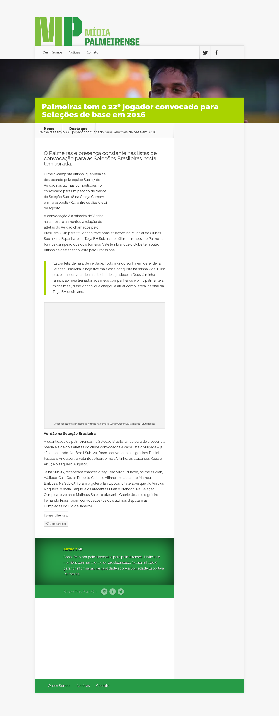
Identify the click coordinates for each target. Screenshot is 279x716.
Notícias (74, 52)
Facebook (112, 591)
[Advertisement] (104, 637)
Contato (92, 52)
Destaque (78, 129)
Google (104, 591)
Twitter (120, 591)
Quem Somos (52, 52)
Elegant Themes (186, 704)
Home (49, 129)
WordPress (234, 704)
